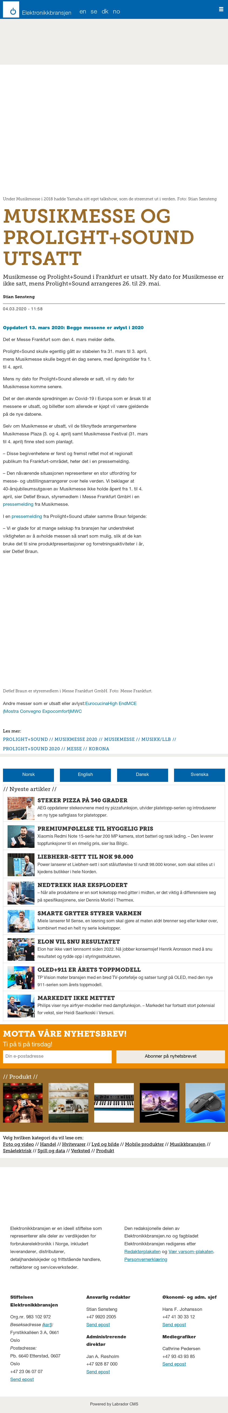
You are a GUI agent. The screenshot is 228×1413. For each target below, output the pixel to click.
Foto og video (18, 1144)
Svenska (199, 775)
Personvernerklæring (145, 1260)
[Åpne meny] (221, 9)
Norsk (28, 775)
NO (116, 12)
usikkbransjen (190, 1144)
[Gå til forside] (35, 9)
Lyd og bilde (105, 1144)
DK (105, 12)
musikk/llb (156, 739)
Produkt (105, 1150)
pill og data (52, 1150)
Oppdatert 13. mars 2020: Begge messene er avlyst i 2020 (73, 328)
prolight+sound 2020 (31, 748)
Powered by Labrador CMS (114, 1405)
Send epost (22, 1380)
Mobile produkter (144, 1144)
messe (74, 748)
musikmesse (119, 739)
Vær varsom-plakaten (191, 1252)
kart (47, 1325)
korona (99, 748)
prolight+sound (25, 739)
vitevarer (76, 1144)
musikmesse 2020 (76, 739)
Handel (48, 1144)
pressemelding (18, 505)
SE (94, 12)
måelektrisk (19, 1150)
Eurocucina (96, 704)
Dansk (142, 775)
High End (117, 704)
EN (83, 12)
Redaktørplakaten (142, 1252)
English (85, 775)
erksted (82, 1150)
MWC (76, 712)
